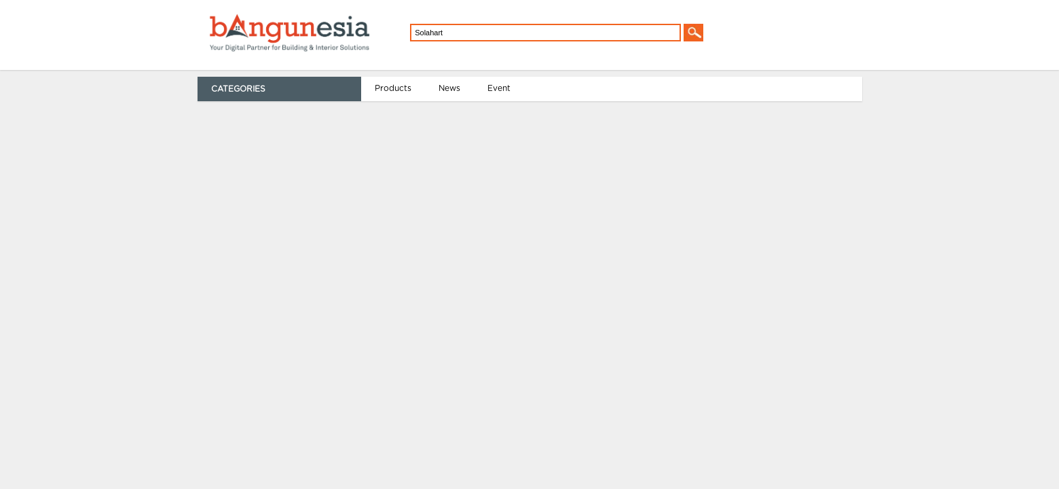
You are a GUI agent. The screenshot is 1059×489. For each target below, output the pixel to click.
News (263, 88)
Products (206, 88)
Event (312, 88)
